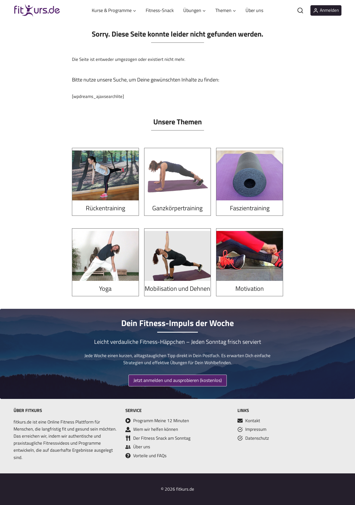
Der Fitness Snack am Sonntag (162, 438)
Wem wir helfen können (155, 429)
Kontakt (252, 420)
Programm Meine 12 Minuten (161, 420)
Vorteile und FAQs (150, 455)
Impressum (255, 429)
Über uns (254, 10)
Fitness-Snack (160, 10)
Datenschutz (257, 438)
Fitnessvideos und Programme (72, 443)
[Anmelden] (325, 10)
